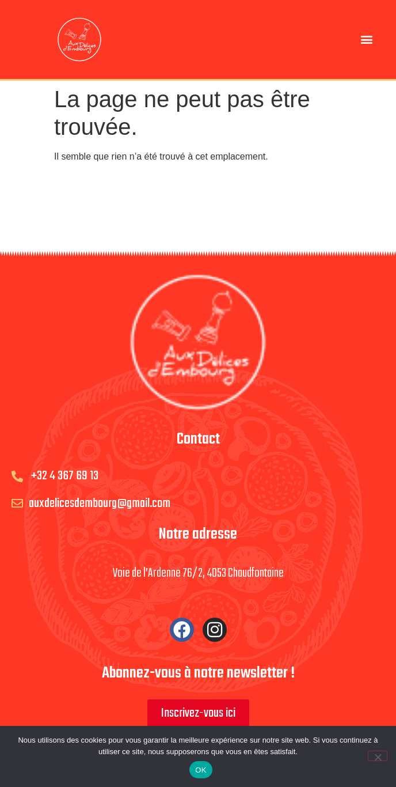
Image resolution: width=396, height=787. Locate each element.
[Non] (377, 756)
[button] (366, 39)
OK (200, 770)
